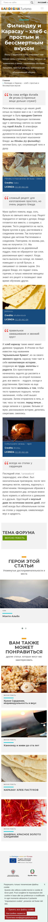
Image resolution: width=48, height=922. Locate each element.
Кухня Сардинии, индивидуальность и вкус (20, 702)
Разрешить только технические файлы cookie (26, 885)
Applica (32, 3)
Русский (42, 2)
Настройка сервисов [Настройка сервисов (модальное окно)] (15, 913)
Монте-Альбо (10, 616)
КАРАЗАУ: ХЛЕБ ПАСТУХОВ (21, 790)
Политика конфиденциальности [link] (21, 917)
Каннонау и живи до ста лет (21, 745)
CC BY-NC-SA (21, 187)
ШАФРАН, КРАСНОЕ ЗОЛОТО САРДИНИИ (22, 835)
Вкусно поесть (24, 16)
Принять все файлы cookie (20, 909)
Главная (6, 80)
